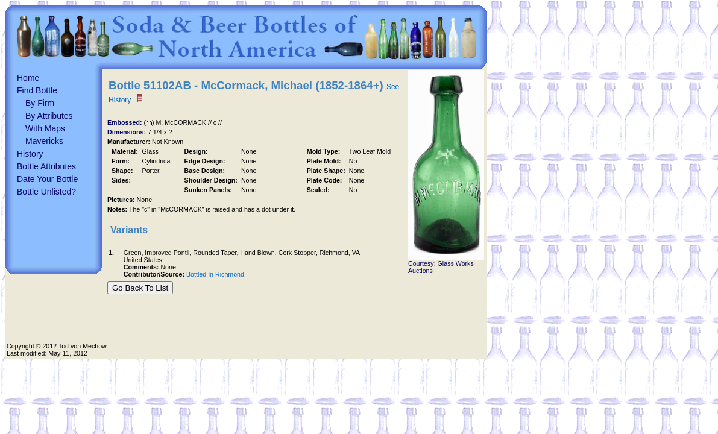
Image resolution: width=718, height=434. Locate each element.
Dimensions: (127, 132)
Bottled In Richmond (215, 274)
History (30, 154)
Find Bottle (37, 90)
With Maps (45, 128)
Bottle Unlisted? (46, 192)
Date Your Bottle (47, 179)
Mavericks (44, 141)
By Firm (39, 103)
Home (28, 78)
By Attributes (49, 116)
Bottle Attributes (46, 166)
